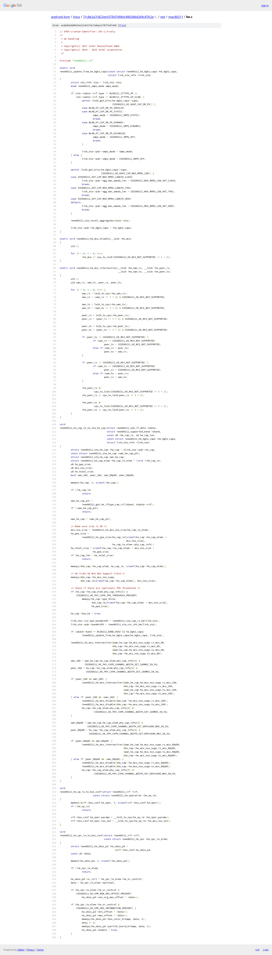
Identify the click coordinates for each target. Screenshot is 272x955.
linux (76, 17)
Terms (40, 949)
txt (257, 949)
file (122, 25)
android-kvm (60, 17)
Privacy (30, 949)
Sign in (265, 5)
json (266, 949)
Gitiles (21, 949)
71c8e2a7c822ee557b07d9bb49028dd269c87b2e (118, 17)
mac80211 (175, 17)
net (162, 17)
